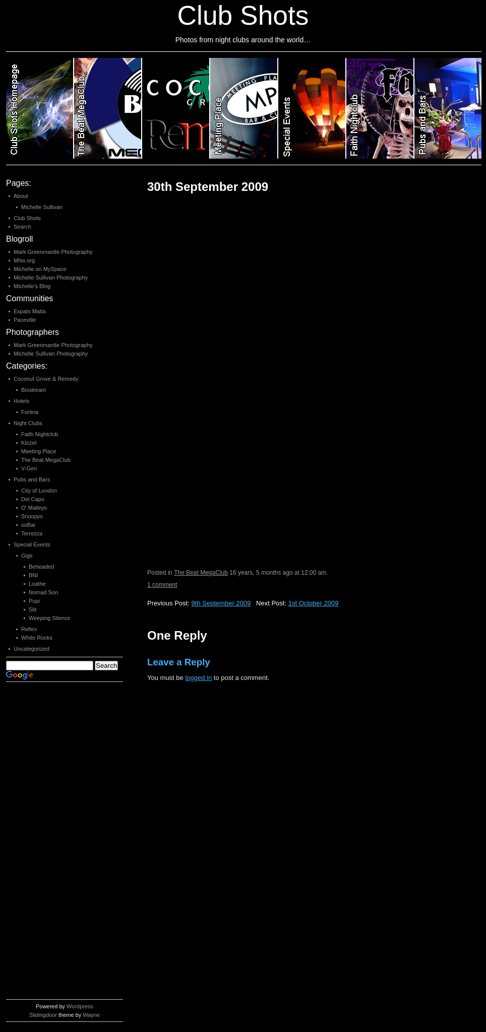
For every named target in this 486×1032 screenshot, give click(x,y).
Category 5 (312, 108)
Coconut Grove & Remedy (46, 379)
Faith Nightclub (39, 434)
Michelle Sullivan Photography (51, 277)
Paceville (25, 320)
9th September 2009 (221, 603)
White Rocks (36, 638)
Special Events (32, 544)
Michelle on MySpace (40, 269)
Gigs (27, 556)
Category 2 (108, 108)
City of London (39, 491)
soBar (28, 525)
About (21, 196)
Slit (32, 609)
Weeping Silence (49, 618)
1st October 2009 (313, 603)
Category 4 (244, 108)
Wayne (91, 1015)
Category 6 (380, 108)
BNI (33, 575)
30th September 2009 (207, 186)
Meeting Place (38, 451)
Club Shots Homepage (40, 108)
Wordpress (80, 1006)
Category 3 (176, 108)
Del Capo (32, 499)
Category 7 (447, 108)
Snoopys (32, 516)
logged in (198, 677)
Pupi (34, 601)
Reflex (29, 629)
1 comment (162, 584)
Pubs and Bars (32, 479)
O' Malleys (34, 508)
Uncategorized (31, 649)
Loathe (37, 584)
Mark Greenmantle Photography (53, 252)
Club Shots (27, 218)
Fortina (29, 412)
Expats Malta (30, 311)
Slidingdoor (43, 1015)
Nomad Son (43, 592)
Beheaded (41, 567)
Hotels (21, 401)
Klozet (29, 443)
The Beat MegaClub (201, 572)
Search (22, 227)
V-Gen (29, 468)
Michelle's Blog (32, 286)
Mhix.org (24, 260)
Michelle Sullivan (42, 207)
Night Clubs (28, 423)
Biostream (33, 390)
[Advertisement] (46, 843)
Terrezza (31, 533)
